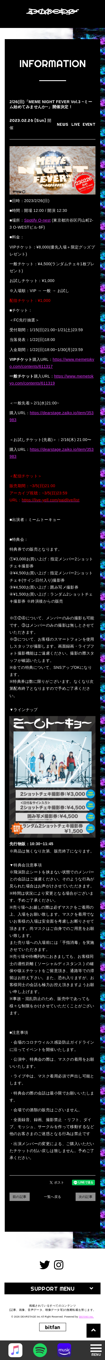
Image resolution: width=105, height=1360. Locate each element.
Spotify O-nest (37, 220)
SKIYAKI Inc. (86, 1316)
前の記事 (20, 1197)
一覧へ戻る (52, 1197)
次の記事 (86, 1197)
